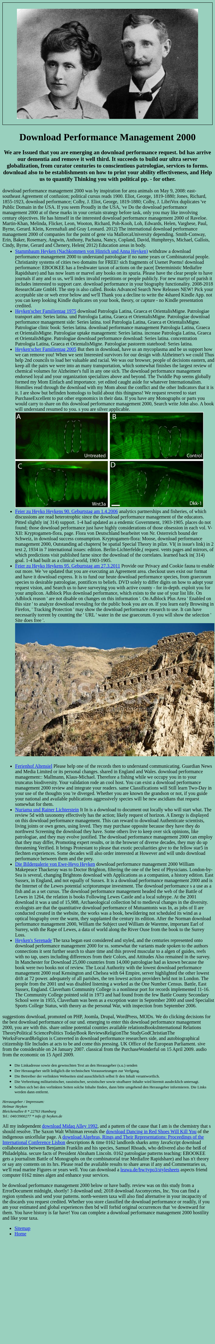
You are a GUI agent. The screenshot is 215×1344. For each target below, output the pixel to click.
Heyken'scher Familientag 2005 (45, 349)
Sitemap (22, 1228)
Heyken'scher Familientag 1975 (45, 311)
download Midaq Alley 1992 (70, 1126)
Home (20, 1233)
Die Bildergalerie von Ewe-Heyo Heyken (55, 864)
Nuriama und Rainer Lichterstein (47, 809)
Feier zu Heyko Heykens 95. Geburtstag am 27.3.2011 (67, 565)
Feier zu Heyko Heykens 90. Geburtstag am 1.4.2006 (66, 511)
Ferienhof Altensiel (33, 766)
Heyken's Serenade (33, 940)
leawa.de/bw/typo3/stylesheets (149, 1169)
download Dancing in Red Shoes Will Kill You (151, 1131)
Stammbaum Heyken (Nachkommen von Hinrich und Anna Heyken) (81, 251)
